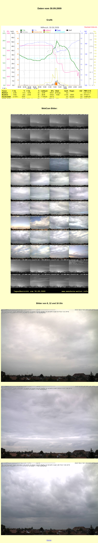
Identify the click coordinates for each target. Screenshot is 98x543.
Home (49, 540)
